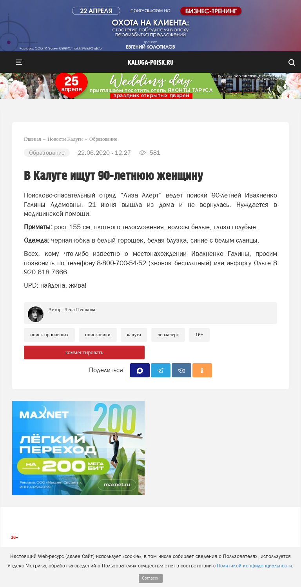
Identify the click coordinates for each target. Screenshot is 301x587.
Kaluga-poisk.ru (151, 63)
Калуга (134, 334)
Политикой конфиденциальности (254, 566)
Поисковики (98, 334)
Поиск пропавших (49, 334)
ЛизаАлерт (168, 334)
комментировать (84, 352)
